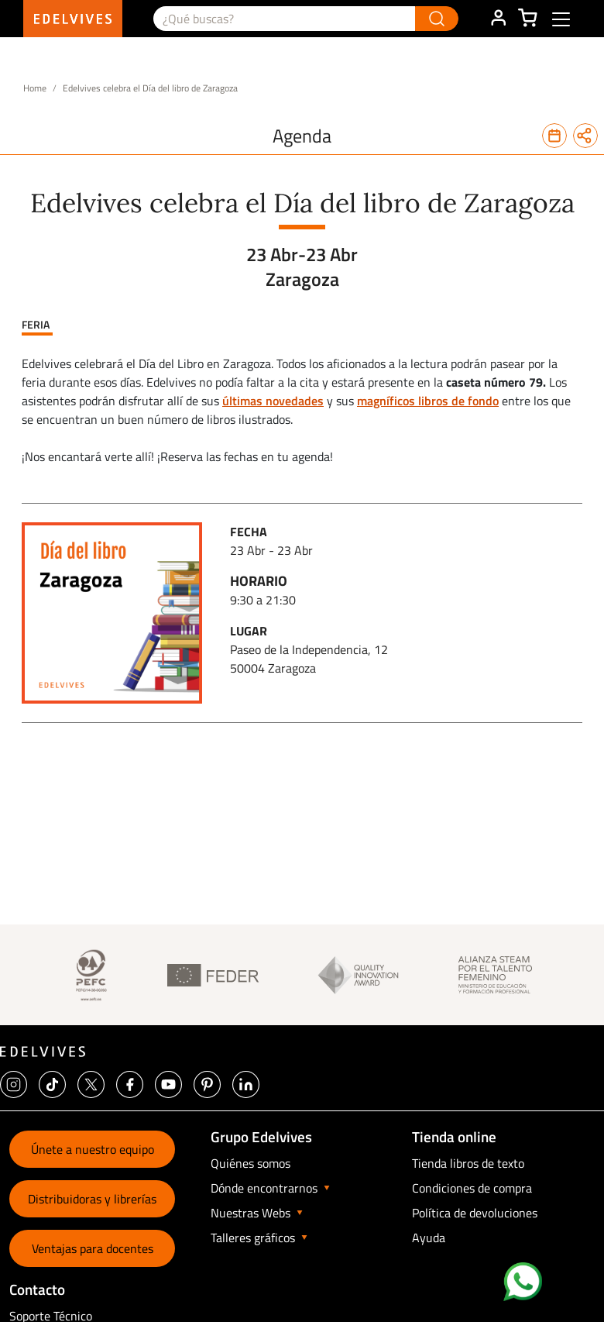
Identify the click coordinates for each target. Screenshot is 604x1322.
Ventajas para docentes (92, 1248)
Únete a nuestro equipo (92, 1149)
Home (34, 88)
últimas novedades (273, 400)
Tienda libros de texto (468, 1163)
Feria (36, 324)
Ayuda (428, 1237)
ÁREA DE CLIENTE (498, 18)
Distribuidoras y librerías (92, 1198)
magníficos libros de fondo (428, 400)
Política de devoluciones (474, 1212)
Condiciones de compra (472, 1188)
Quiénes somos (250, 1163)
